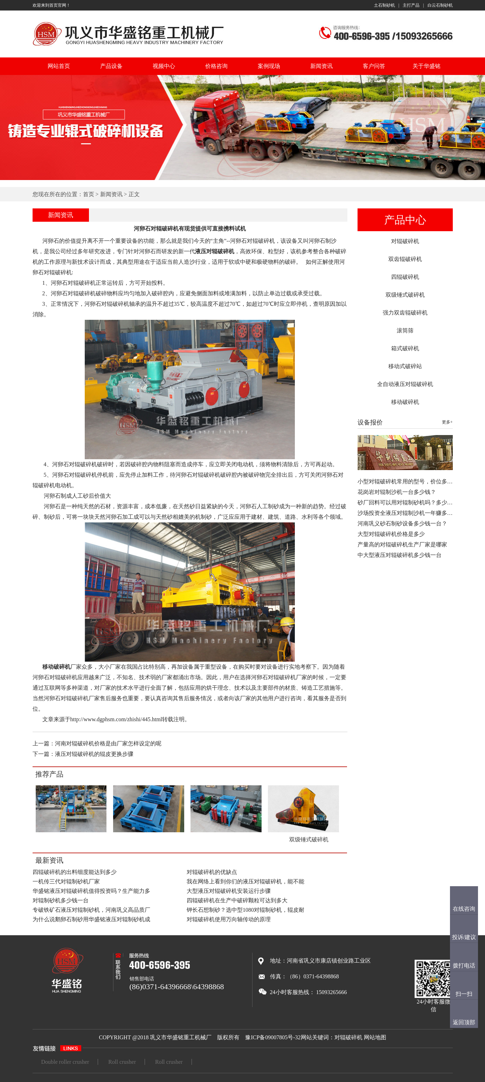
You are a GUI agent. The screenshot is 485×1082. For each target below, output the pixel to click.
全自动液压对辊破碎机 (405, 384)
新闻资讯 (321, 66)
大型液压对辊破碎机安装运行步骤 (229, 891)
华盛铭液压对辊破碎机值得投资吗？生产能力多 (91, 891)
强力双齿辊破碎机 (405, 313)
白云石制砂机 (440, 5)
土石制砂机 (384, 5)
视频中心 (164, 66)
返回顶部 (464, 1022)
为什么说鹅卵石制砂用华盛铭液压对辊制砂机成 (91, 919)
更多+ (447, 422)
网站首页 (59, 66)
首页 (88, 194)
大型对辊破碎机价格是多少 (391, 534)
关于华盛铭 (427, 66)
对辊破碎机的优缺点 (212, 872)
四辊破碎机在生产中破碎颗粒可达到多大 (237, 900)
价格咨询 (216, 66)
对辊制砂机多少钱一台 (61, 900)
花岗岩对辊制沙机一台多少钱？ (397, 492)
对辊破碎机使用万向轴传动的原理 (229, 919)
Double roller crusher (65, 1062)
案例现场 (269, 66)
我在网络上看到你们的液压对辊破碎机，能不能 (245, 881)
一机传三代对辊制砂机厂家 (66, 881)
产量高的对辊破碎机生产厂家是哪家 (402, 544)
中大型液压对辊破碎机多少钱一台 (400, 555)
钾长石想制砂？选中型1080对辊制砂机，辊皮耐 (245, 910)
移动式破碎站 (405, 366)
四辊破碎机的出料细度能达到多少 (75, 872)
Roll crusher (122, 1062)
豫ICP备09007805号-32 (272, 1037)
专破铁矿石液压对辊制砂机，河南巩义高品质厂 (91, 910)
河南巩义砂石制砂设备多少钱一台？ (402, 523)
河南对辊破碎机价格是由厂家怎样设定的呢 (108, 743)
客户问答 (374, 66)
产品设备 (111, 66)
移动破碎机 (405, 402)
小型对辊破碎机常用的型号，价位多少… (408, 481)
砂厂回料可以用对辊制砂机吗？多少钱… (408, 502)
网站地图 (375, 1037)
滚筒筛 (405, 330)
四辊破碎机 (405, 277)
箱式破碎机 (405, 348)
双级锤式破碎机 (405, 295)
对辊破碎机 (405, 241)
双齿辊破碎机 (405, 259)
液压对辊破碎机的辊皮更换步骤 (94, 754)
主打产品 (411, 5)
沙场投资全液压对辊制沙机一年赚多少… (408, 513)
